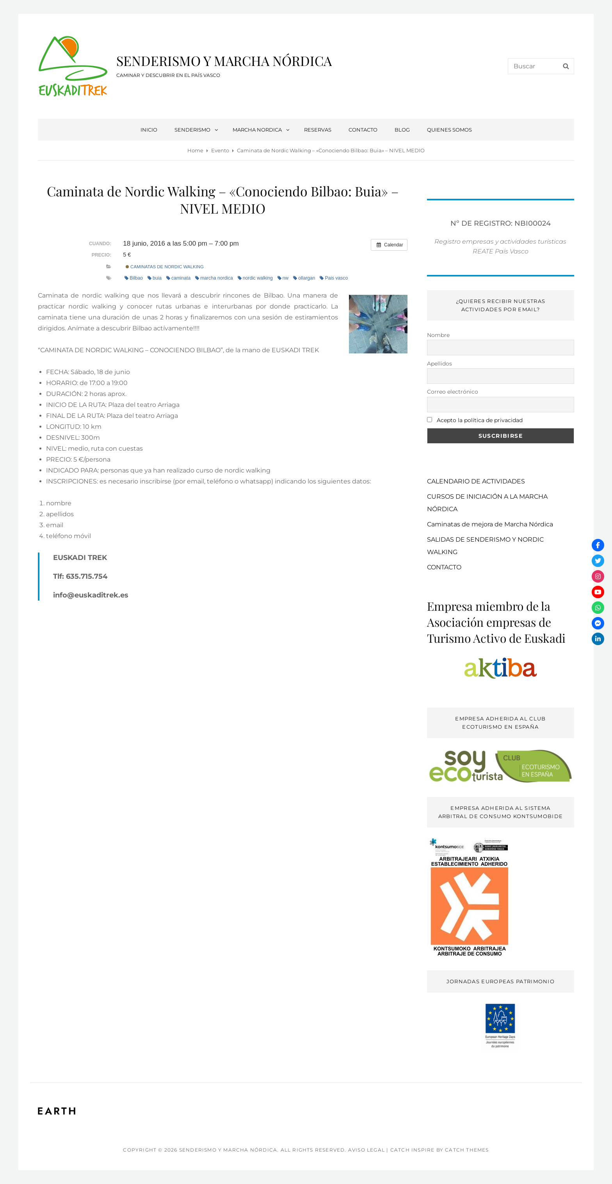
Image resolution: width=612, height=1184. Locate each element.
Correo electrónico (452, 391)
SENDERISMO (196, 130)
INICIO (149, 130)
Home (195, 150)
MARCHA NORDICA (261, 130)
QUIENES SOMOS (449, 130)
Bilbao (134, 278)
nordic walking (255, 278)
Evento (220, 150)
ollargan (304, 278)
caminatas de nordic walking (165, 266)
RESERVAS (317, 130)
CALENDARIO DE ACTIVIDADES (476, 481)
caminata (178, 278)
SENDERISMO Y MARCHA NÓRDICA (224, 61)
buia (155, 278)
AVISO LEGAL (366, 1150)
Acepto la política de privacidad (480, 420)
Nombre (438, 335)
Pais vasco (334, 278)
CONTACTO (363, 130)
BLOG (402, 130)
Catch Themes (467, 1150)
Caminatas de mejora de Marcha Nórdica (490, 524)
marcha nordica (214, 278)
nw (283, 278)
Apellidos (439, 363)
